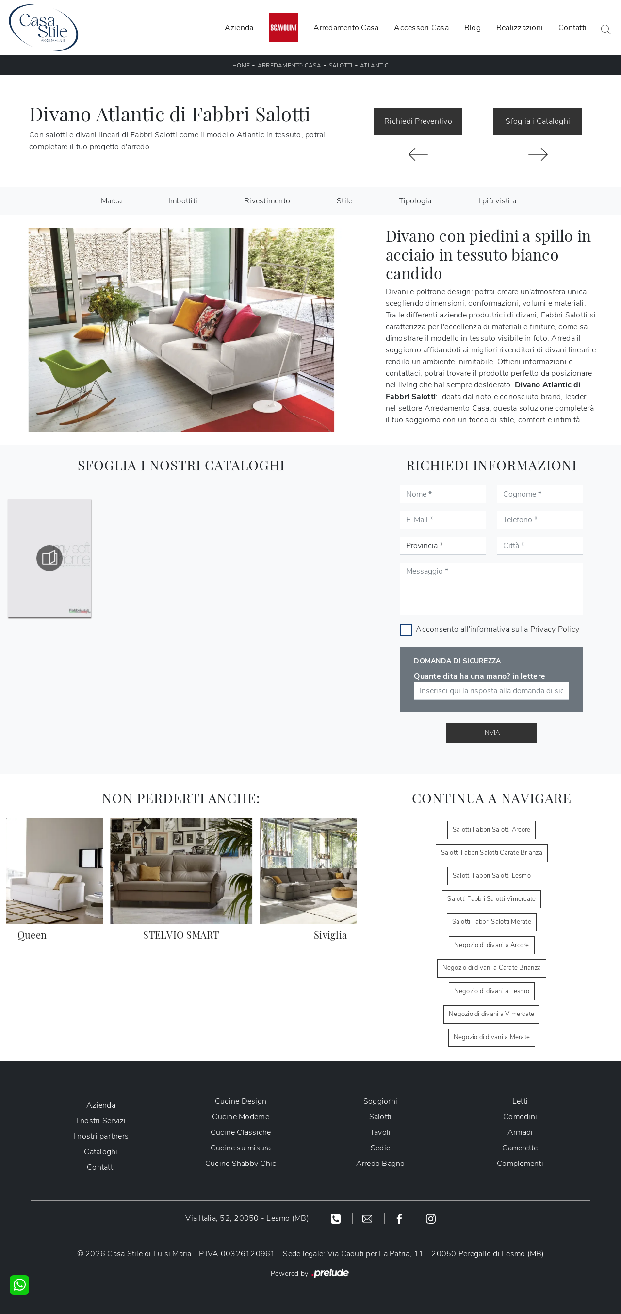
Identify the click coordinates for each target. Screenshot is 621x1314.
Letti (520, 1101)
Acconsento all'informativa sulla (497, 629)
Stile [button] (344, 201)
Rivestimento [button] (267, 201)
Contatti (572, 27)
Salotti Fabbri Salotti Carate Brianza (491, 852)
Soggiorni (380, 1101)
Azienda (239, 27)
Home (241, 65)
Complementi (520, 1163)
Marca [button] (111, 201)
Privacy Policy (555, 629)
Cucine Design (240, 1101)
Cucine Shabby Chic (241, 1163)
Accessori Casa (421, 27)
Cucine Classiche (241, 1132)
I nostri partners (101, 1136)
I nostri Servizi (101, 1120)
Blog (472, 27)
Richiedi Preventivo (418, 121)
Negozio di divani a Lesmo (491, 991)
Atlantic (374, 65)
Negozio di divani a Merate (492, 1037)
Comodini (520, 1117)
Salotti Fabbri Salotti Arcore (491, 829)
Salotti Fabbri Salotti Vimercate (491, 899)
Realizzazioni (519, 27)
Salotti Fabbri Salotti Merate (491, 921)
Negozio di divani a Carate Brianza (491, 968)
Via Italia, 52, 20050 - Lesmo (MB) (247, 1218)
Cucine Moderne (240, 1117)
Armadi (520, 1132)
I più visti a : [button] (499, 201)
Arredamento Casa (345, 27)
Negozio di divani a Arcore (491, 945)
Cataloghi (100, 1152)
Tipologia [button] (415, 201)
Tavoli (380, 1132)
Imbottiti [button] (182, 201)
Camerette (520, 1148)
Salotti (341, 65)
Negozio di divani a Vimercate (491, 1014)
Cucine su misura (241, 1148)
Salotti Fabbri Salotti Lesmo (492, 875)
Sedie (380, 1148)
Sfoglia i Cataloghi (538, 121)
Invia (491, 733)
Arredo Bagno (380, 1163)
